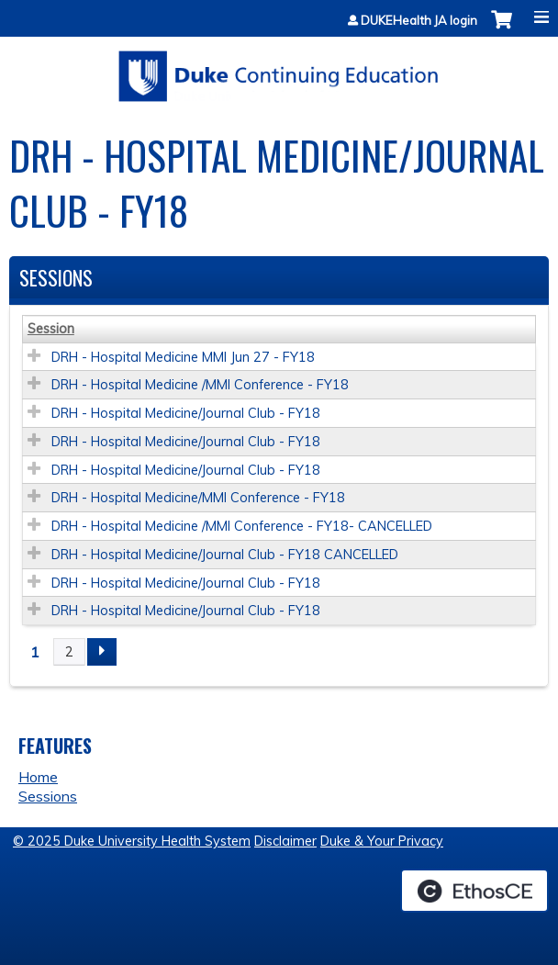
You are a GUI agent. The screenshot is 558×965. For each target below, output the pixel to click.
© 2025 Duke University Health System (132, 841)
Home (38, 777)
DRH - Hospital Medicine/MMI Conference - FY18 (198, 497)
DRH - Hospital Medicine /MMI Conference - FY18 (200, 384)
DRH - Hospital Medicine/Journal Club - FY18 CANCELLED (224, 554)
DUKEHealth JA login (419, 21)
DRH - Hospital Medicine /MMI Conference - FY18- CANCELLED (241, 526)
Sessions (47, 796)
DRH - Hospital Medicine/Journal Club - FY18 (185, 413)
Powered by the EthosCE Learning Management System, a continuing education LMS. (474, 891)
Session (51, 328)
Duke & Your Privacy (381, 841)
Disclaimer (285, 841)
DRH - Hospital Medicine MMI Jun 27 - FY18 (183, 357)
